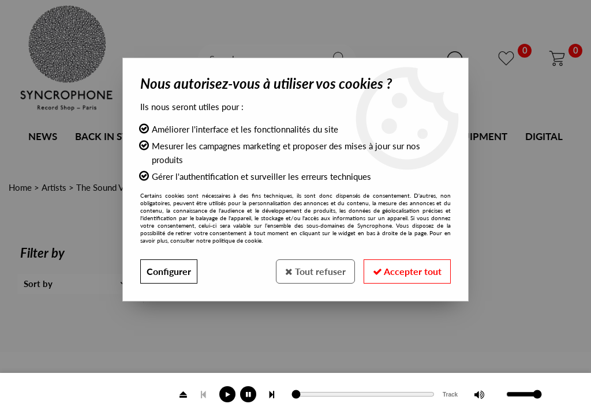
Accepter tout (407, 271)
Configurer (169, 271)
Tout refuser (315, 271)
